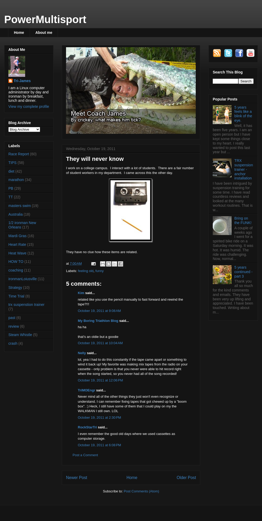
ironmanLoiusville (22, 279)
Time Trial (16, 296)
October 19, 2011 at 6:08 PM (99, 445)
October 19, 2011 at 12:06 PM (100, 380)
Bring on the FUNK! (243, 220)
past (11, 318)
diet (11, 171)
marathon (16, 180)
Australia (15, 214)
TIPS (12, 163)
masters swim (19, 206)
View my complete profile (28, 106)
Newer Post (76, 477)
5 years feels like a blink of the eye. (243, 114)
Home (19, 32)
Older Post (186, 477)
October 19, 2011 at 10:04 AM (100, 343)
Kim (81, 293)
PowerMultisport (45, 19)
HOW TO (15, 261)
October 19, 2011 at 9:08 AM (99, 311)
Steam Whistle (20, 335)
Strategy (15, 287)
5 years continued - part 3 (243, 271)
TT (10, 197)
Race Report (18, 154)
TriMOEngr (86, 390)
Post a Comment (85, 455)
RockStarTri (87, 427)
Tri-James (22, 81)
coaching (15, 270)
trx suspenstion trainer (26, 304)
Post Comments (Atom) (141, 491)
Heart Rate (17, 244)
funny (99, 271)
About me (43, 32)
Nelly (82, 353)
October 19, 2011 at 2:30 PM (99, 417)
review (13, 326)
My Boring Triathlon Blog (98, 321)
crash (12, 343)
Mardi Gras (17, 236)
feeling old (86, 271)
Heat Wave (17, 253)
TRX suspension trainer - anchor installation (243, 169)
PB (10, 188)
